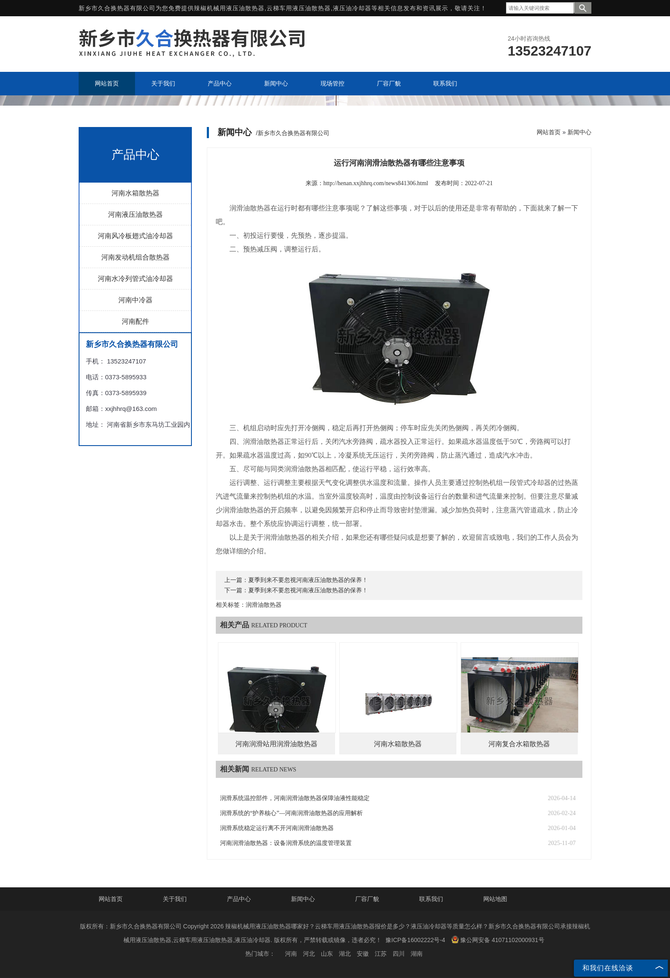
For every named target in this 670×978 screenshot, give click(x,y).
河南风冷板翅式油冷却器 (135, 235)
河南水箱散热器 (135, 193)
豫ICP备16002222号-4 (415, 940)
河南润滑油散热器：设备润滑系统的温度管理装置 (286, 843)
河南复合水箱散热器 (519, 744)
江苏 (381, 953)
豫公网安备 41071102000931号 (497, 939)
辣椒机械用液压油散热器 (229, 8)
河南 (291, 953)
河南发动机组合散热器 (135, 257)
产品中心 (239, 898)
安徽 (363, 953)
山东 (327, 953)
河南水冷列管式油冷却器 (135, 278)
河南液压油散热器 (135, 214)
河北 (309, 953)
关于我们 (175, 898)
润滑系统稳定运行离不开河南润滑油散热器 (277, 828)
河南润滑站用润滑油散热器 (276, 744)
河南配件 (135, 321)
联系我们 (431, 898)
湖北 (345, 953)
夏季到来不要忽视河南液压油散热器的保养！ (308, 580)
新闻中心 (579, 132)
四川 (399, 953)
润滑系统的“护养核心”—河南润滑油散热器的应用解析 (291, 813)
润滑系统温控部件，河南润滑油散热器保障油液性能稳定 (295, 798)
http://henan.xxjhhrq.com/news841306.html (375, 183)
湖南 (417, 953)
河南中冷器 (135, 300)
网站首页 (549, 132)
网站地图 (495, 898)
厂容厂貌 (367, 898)
